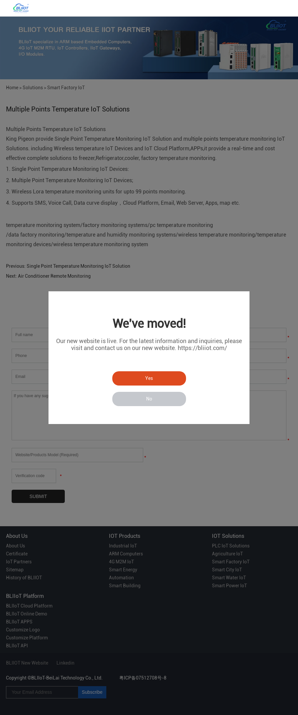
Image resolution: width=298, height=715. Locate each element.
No (149, 398)
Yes (149, 378)
